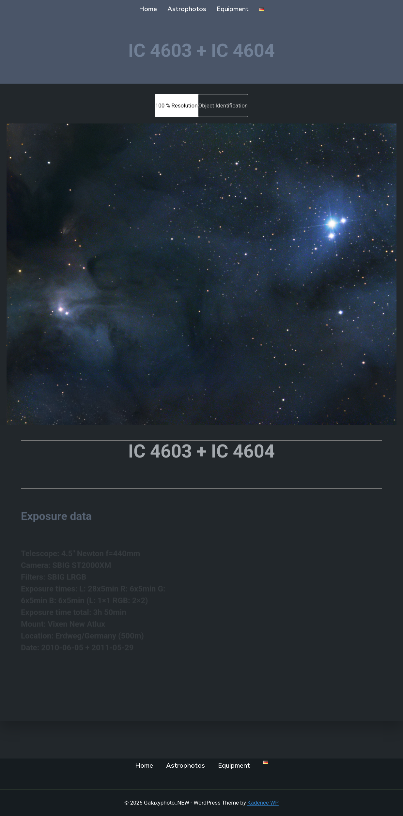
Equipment (233, 9)
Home (148, 9)
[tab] (176, 105)
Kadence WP (263, 802)
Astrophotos (186, 9)
